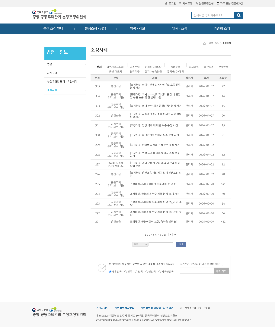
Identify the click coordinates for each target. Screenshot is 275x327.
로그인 (170, 3)
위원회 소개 (222, 28)
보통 (140, 271)
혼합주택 (224, 66)
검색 (181, 244)
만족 (129, 271)
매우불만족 (167, 271)
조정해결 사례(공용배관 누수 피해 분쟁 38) (153, 184)
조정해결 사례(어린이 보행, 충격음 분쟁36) (153, 221)
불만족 (152, 271)
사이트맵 (186, 3)
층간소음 (209, 66)
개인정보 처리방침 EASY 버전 (157, 308)
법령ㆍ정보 (137, 28)
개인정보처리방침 (124, 308)
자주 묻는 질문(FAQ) (230, 3)
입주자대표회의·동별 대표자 (116, 66)
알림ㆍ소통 (179, 28)
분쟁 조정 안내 (53, 28)
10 (165, 235)
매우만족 (117, 271)
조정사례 (52, 90)
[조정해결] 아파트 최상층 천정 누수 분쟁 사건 (155, 144)
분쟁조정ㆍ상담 (95, 28)
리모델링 (194, 66)
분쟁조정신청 (205, 3)
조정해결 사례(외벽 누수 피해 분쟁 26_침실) (154, 193)
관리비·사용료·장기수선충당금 (153, 66)
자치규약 (52, 72)
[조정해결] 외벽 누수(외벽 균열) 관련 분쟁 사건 (156, 105)
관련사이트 (102, 308)
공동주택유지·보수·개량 (175, 66)
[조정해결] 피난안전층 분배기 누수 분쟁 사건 (154, 135)
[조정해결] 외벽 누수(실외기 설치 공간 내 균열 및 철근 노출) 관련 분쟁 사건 (155, 96)
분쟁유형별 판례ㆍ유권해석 (62, 81)
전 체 (99, 66)
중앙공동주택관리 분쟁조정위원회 (59, 14)
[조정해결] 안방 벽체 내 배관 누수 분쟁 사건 (154, 125)
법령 (49, 64)
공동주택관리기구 (135, 66)
